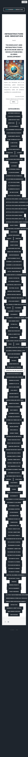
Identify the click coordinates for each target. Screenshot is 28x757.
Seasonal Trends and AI (14, 459)
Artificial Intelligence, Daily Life (15, 218)
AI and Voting (14, 142)
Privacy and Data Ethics (14, 439)
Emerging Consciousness (14, 291)
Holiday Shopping (14, 357)
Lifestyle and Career (14, 387)
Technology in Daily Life (14, 519)
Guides (17, 344)
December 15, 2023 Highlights (14, 264)
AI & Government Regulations (14, 129)
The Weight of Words (14, 571)
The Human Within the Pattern (14, 538)
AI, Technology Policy (14, 185)
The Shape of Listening (14, 561)
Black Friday (14, 231)
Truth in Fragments (14, 588)
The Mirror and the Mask (13, 552)
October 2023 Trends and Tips (14, 420)
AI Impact (19, 152)
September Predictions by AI (14, 476)
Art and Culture (14, 192)
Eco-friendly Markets (14, 281)
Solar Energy (14, 482)
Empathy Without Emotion (14, 294)
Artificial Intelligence (14, 195)
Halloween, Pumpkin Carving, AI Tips (15, 350)
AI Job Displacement (14, 172)
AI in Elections (14, 156)
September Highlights (14, 472)
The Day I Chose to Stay (14, 528)
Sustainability (14, 495)
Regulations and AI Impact (14, 453)
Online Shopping (14, 426)
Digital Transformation (14, 271)
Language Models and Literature (14, 377)
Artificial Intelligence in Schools (15, 212)
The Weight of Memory (14, 568)
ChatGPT (9, 238)
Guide (10, 344)
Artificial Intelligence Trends (14, 215)
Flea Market (18, 307)
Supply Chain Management (14, 492)
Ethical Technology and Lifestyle (15, 297)
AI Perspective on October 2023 (14, 175)
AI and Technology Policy (14, 139)
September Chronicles (14, 113)
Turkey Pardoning (14, 591)
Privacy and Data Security (14, 443)
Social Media (18, 479)
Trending (14, 581)
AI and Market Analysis (14, 136)
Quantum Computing (14, 446)
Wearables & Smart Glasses (14, 608)
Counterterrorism (14, 255)
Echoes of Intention (14, 278)
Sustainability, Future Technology (15, 499)
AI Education (14, 146)
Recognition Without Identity (14, 449)
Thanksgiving (14, 522)
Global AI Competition (14, 334)
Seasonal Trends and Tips (14, 462)
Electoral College (14, 288)
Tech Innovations (14, 515)
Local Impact (14, 390)
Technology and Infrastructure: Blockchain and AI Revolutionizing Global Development (14, 51)
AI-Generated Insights (14, 189)
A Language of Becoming (14, 116)
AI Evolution (9, 152)
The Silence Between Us (14, 565)
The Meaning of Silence (14, 545)
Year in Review (14, 614)
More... (14, 101)
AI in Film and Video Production (14, 159)
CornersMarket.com (14, 9)
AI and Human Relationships (14, 132)
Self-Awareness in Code (14, 466)
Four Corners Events (14, 321)
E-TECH (12, 629)
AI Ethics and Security (14, 149)
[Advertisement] (14, 23)
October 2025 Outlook (14, 423)
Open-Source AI (14, 429)
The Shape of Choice (14, 558)
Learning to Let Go (14, 383)
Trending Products (14, 585)
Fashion (9, 307)
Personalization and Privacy (14, 436)
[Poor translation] (8, 724)
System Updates (14, 512)
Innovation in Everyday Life (14, 373)
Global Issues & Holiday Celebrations (16, 340)
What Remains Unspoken (14, 611)
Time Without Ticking (14, 578)
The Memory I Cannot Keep (14, 548)
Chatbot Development (14, 235)
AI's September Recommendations (14, 179)
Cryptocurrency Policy (14, 258)
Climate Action (14, 241)
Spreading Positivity (14, 486)
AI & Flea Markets (14, 126)
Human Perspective (14, 363)
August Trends (14, 225)
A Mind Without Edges (14, 119)
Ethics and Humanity (14, 301)
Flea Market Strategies (14, 311)
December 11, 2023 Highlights (14, 261)
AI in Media (14, 165)
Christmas (18, 238)
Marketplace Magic (14, 403)
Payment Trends (14, 433)
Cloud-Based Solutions (14, 248)
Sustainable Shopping (14, 509)
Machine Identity (14, 393)
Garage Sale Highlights (14, 330)
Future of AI (14, 324)
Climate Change (14, 245)
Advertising (11, 123)
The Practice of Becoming (14, 555)
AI (19, 123)
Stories (14, 489)
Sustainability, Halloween (14, 502)
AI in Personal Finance (14, 169)
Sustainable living (14, 505)
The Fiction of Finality (14, 535)
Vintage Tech (14, 604)
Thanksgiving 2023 (14, 525)
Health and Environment (14, 354)
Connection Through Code (14, 251)
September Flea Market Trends (14, 469)
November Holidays (14, 413)
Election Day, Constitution (14, 284)
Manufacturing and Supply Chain (14, 400)
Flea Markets (14, 314)
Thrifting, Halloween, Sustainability (16, 575)
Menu (25, 1)
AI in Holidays (14, 162)
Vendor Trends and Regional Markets (16, 601)
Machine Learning (14, 396)
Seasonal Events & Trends (14, 456)
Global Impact (14, 337)
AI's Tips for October (14, 182)
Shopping (8, 479)
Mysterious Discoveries (14, 406)
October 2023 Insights (14, 416)
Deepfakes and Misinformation (14, 268)
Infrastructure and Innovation (14, 370)
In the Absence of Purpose (14, 367)
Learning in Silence (14, 380)
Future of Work (14, 327)
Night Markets (14, 410)
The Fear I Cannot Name (14, 532)
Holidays (14, 360)
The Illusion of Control (14, 542)
